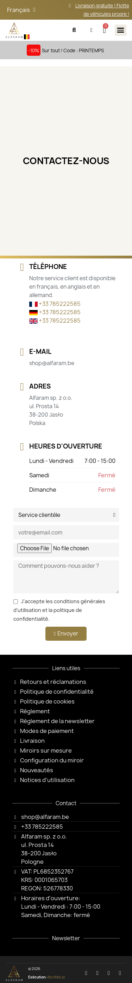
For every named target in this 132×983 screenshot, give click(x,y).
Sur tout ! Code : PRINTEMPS (73, 50)
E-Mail (40, 351)
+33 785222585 (55, 304)
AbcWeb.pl (56, 977)
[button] (74, 30)
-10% (33, 50)
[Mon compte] (91, 30)
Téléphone (48, 266)
